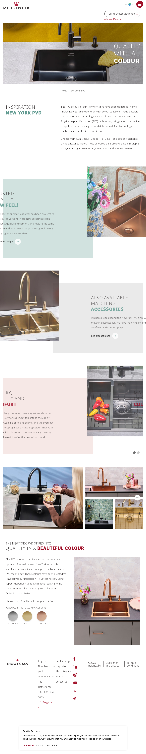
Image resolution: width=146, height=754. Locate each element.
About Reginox (63, 671)
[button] (127, 4)
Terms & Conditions (133, 664)
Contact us (61, 681)
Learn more (51, 745)
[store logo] (16, 5)
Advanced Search (112, 19)
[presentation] (137, 497)
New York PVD (77, 90)
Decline (39, 745)
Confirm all (28, 745)
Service (59, 676)
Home (64, 90)
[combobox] (122, 14)
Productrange (63, 661)
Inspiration (61, 666)
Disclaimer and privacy (112, 664)
